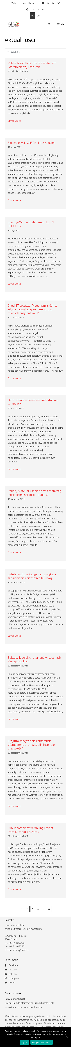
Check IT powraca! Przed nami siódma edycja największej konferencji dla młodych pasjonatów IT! (32, 309)
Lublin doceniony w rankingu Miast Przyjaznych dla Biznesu (30, 829)
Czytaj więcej (14, 121)
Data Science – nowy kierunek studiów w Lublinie (33, 402)
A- (33, 9)
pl (32, 15)
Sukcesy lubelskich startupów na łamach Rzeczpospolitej (34, 659)
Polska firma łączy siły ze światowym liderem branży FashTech (32, 65)
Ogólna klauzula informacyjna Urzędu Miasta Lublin (29, 1003)
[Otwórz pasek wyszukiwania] (49, 24)
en (38, 15)
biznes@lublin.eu (20, 950)
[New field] (38, 52)
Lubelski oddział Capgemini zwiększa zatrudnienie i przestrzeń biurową (32, 576)
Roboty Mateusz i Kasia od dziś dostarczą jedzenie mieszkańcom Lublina (34, 492)
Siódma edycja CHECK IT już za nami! (31, 142)
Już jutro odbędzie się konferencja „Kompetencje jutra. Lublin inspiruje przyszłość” (31, 744)
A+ (43, 9)
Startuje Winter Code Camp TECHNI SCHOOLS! (31, 224)
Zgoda (24, 1042)
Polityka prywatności (15, 998)
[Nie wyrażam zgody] (67, 1037)
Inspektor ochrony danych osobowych (23, 1007)
